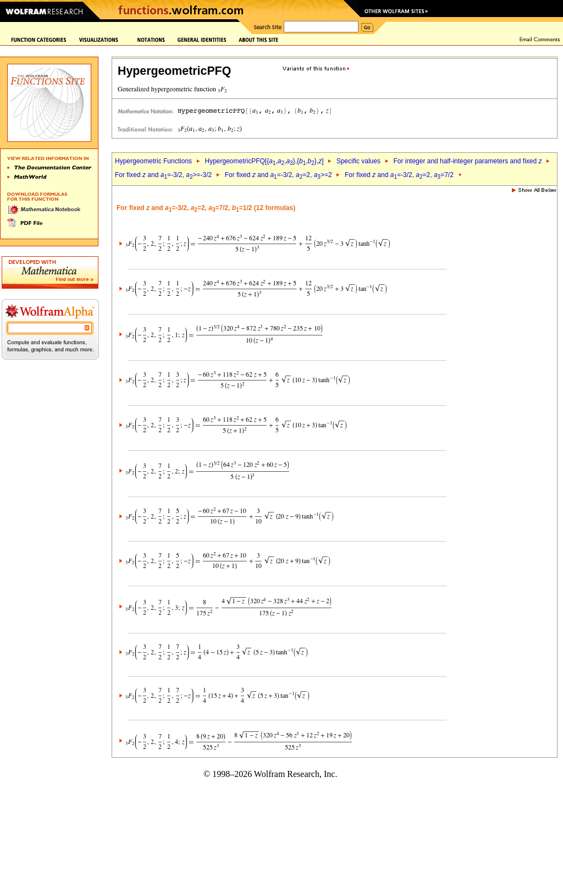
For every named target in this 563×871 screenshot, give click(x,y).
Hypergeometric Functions (153, 161)
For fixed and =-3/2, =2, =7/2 (399, 175)
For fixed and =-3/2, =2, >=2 (278, 175)
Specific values (358, 161)
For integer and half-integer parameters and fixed (467, 161)
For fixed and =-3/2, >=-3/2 (163, 175)
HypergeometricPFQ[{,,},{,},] (264, 161)
